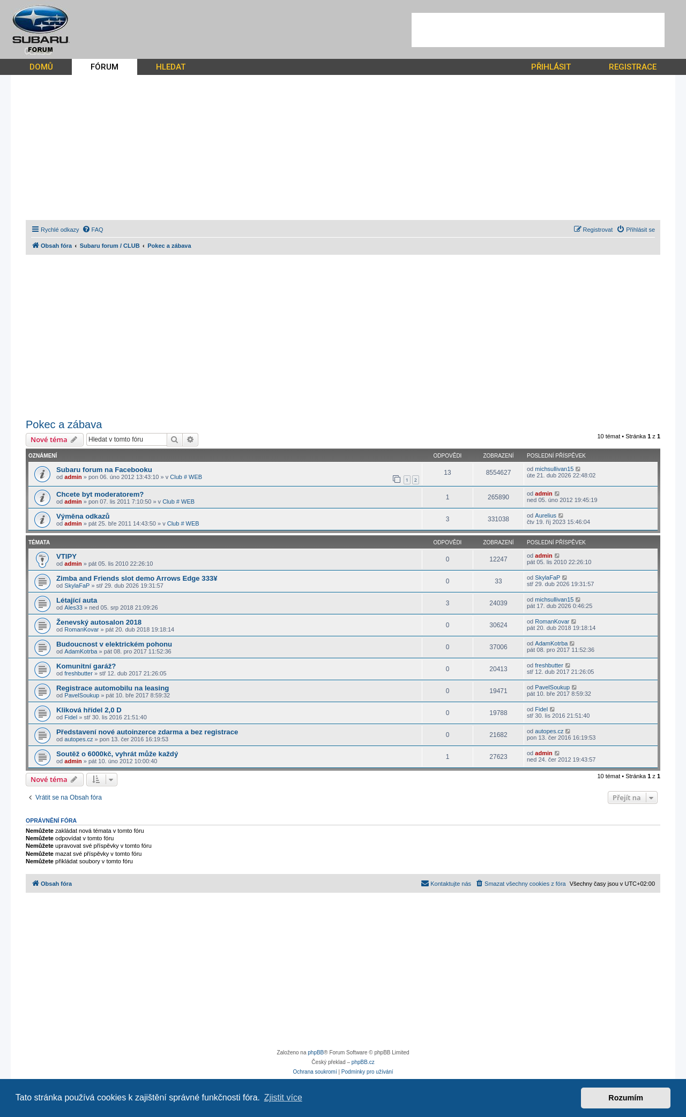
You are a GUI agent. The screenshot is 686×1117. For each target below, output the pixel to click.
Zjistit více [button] (283, 1097)
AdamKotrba (80, 651)
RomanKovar (81, 629)
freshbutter (78, 673)
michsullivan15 (554, 469)
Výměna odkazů (83, 516)
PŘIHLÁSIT (551, 67)
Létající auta (76, 600)
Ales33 (73, 607)
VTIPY (66, 556)
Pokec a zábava (64, 424)
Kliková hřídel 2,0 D (89, 710)
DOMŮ (41, 67)
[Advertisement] (538, 30)
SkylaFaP (77, 585)
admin (72, 477)
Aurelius (545, 515)
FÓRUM (104, 67)
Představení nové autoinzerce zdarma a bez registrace (147, 732)
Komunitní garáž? (86, 666)
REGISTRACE (633, 67)
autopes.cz (78, 739)
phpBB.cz (363, 1062)
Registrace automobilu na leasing (112, 688)
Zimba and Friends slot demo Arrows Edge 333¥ (137, 578)
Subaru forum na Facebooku (104, 470)
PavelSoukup (81, 695)
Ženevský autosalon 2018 (98, 622)
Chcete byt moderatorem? (100, 494)
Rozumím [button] (625, 1097)
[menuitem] (92, 229)
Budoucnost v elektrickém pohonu (114, 644)
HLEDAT (170, 67)
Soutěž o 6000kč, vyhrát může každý (117, 754)
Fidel (70, 717)
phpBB (316, 1052)
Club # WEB (186, 477)
